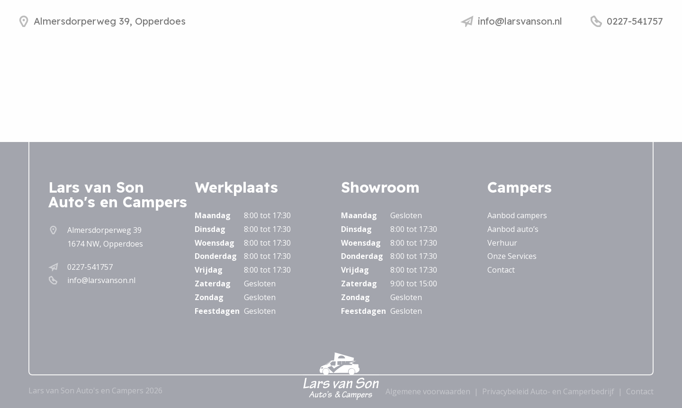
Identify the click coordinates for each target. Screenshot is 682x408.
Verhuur (502, 243)
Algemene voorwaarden (428, 391)
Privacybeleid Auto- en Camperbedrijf (548, 391)
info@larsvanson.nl (101, 280)
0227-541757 (90, 267)
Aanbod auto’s (512, 229)
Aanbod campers (517, 215)
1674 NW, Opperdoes (105, 244)
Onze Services (512, 256)
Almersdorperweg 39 (104, 230)
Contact (501, 270)
